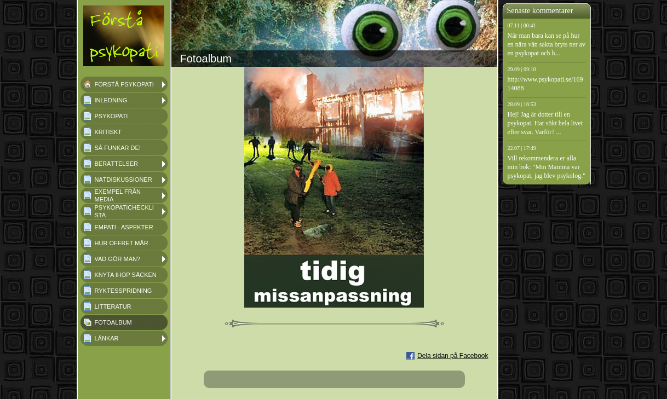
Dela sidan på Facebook (452, 356)
